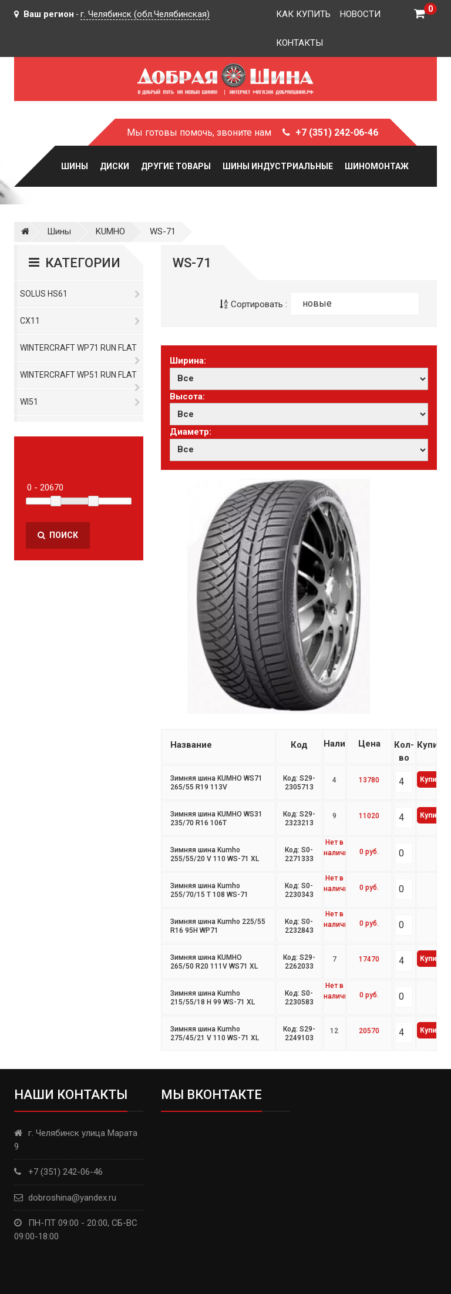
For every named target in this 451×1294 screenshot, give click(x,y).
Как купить (303, 14)
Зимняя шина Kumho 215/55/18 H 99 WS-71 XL (212, 998)
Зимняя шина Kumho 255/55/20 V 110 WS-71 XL (214, 854)
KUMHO (110, 231)
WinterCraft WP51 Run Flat (80, 379)
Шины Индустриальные (278, 166)
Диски (114, 166)
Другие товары (176, 166)
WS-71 (163, 231)
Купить (432, 779)
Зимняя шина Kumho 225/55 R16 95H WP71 (217, 926)
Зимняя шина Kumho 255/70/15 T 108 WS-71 (209, 890)
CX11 (80, 320)
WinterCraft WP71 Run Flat (80, 352)
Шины (74, 166)
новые (317, 303)
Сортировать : (253, 304)
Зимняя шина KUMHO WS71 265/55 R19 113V (216, 783)
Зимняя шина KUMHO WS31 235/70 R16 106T (216, 819)
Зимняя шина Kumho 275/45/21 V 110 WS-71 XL (214, 1034)
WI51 (80, 401)
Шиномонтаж (377, 166)
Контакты (299, 43)
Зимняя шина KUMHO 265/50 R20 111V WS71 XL (214, 962)
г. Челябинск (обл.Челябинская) (145, 14)
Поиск (58, 535)
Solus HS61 (80, 293)
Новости (360, 14)
